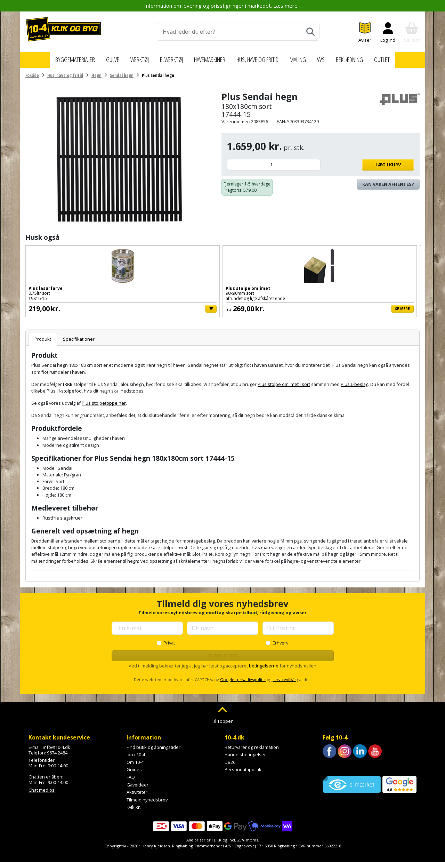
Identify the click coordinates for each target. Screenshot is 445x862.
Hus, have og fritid (262, 58)
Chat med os (42, 786)
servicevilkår (284, 675)
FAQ (131, 773)
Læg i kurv (369, 161)
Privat (169, 639)
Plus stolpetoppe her (104, 399)
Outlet (395, 58)
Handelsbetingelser (245, 751)
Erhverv (280, 639)
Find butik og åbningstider (153, 743)
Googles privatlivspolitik (243, 675)
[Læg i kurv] (92, 305)
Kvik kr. (134, 803)
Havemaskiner (207, 58)
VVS (330, 58)
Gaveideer (137, 780)
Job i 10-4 (136, 751)
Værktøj (131, 58)
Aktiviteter (137, 788)
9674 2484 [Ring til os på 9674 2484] (57, 748)
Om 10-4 (135, 758)
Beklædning (360, 58)
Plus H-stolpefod (64, 387)
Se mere (166, 304)
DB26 (230, 758)
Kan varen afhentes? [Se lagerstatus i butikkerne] (388, 180)
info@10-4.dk (56, 743)
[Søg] (310, 31)
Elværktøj (165, 58)
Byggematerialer (64, 58)
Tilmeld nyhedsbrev (147, 796)
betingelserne (263, 662)
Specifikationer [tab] (79, 335)
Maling (307, 58)
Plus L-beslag (354, 380)
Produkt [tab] (42, 335)
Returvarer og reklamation (252, 743)
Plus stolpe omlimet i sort (284, 380)
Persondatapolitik (243, 765)
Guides (134, 765)
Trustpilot (332, 763)
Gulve (103, 58)
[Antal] (274, 161)
